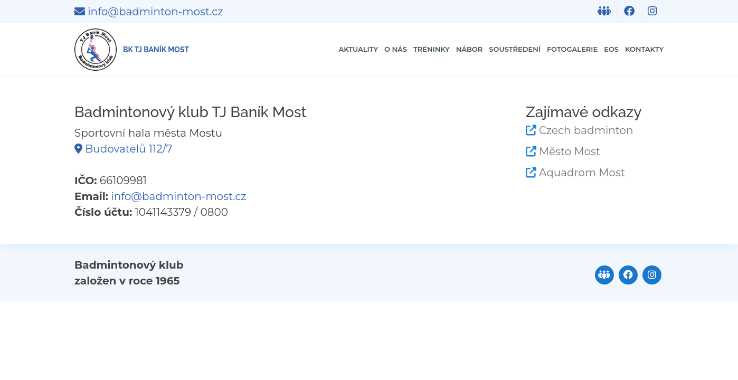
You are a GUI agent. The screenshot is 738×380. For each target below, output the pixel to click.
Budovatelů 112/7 (123, 148)
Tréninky (339, 49)
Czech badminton (586, 130)
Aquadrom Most (582, 172)
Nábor (391, 49)
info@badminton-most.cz (148, 11)
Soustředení (455, 49)
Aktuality (238, 49)
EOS (590, 49)
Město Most (569, 151)
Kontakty (635, 49)
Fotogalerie (536, 49)
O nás (289, 49)
